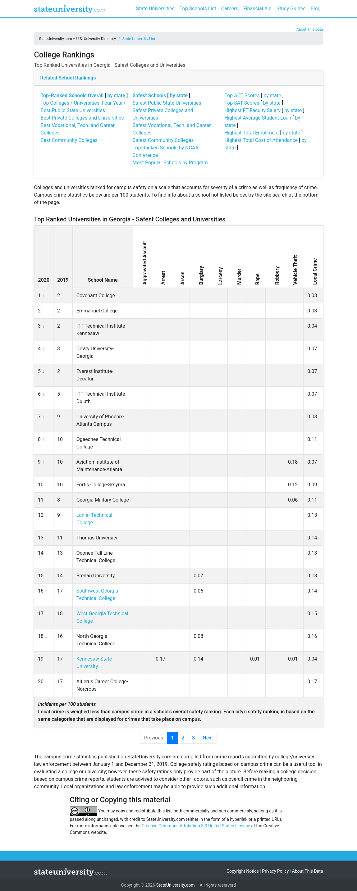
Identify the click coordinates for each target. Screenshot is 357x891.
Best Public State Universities (73, 110)
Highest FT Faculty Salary (252, 110)
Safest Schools (149, 95)
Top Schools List (198, 8)
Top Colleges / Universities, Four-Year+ (83, 103)
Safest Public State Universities (166, 103)
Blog (316, 8)
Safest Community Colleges (163, 140)
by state (116, 95)
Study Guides (291, 8)
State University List (138, 39)
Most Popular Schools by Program (170, 163)
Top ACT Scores (242, 95)
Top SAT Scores (241, 103)
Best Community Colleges (69, 140)
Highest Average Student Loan (257, 118)
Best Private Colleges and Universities (82, 118)
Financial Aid (257, 8)
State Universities (155, 8)
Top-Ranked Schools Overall (72, 95)
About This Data (309, 29)
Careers (229, 8)
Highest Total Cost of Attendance (261, 140)
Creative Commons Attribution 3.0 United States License (196, 825)
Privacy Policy (275, 871)
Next (208, 738)
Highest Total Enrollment (251, 133)
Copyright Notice (243, 871)
